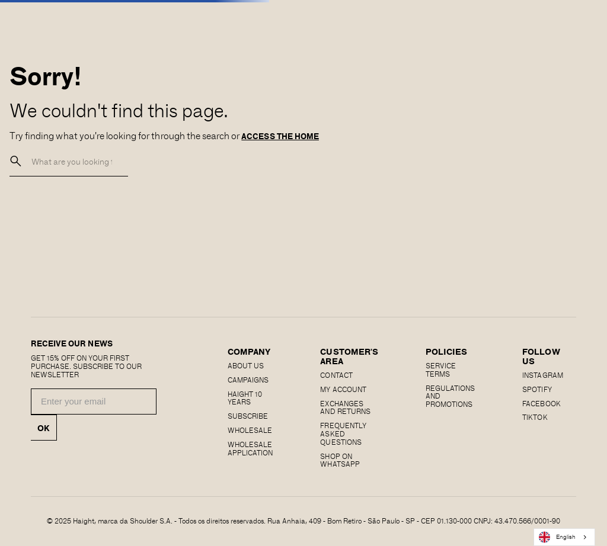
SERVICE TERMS (441, 369)
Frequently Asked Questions (343, 433)
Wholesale (250, 430)
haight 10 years (245, 398)
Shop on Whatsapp (339, 460)
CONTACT (336, 375)
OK (43, 427)
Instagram (542, 375)
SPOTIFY (536, 389)
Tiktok (534, 417)
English (557, 537)
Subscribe (248, 415)
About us (246, 365)
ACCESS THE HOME (280, 136)
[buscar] (16, 161)
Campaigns (248, 379)
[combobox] (564, 537)
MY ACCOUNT (343, 389)
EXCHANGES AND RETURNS (345, 407)
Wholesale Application (250, 448)
